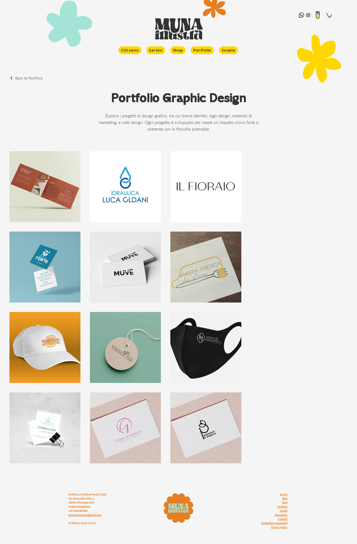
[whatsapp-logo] (301, 15)
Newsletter (281, 515)
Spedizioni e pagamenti (274, 523)
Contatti (282, 519)
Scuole (283, 510)
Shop (284, 502)
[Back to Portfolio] (26, 78)
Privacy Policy (279, 527)
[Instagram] (308, 15)
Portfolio (282, 506)
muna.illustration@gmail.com (84, 515)
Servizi (283, 494)
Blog (284, 498)
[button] (329, 15)
